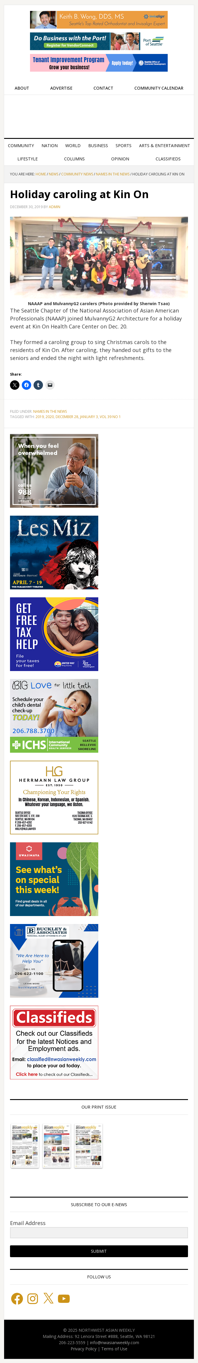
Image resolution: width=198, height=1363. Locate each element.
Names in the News (50, 411)
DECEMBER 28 (67, 416)
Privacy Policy (83, 1349)
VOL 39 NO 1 (110, 416)
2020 (50, 416)
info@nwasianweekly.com (114, 1342)
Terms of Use (114, 1349)
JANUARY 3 (89, 416)
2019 (40, 416)
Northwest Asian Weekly (99, 114)
